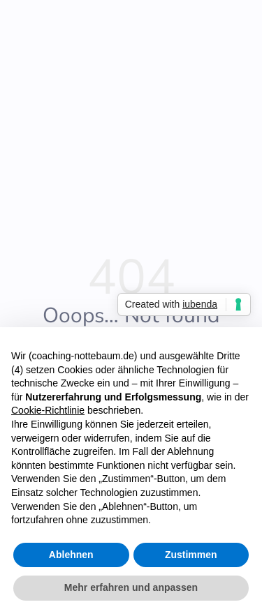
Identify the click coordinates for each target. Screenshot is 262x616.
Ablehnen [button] (71, 554)
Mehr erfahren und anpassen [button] (131, 588)
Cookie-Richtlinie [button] (48, 410)
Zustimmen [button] (191, 554)
